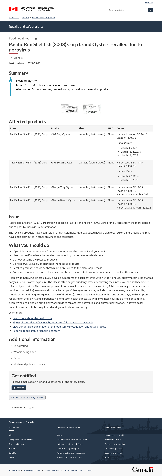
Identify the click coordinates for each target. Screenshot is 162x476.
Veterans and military (114, 453)
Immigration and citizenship (21, 439)
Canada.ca (14, 17)
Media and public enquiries (29, 364)
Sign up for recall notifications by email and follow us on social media (53, 322)
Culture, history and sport (68, 448)
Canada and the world (114, 435)
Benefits (12, 453)
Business (12, 448)
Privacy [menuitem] (89, 470)
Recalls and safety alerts (43, 17)
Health (25, 17)
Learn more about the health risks (32, 318)
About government (113, 427)
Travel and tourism (17, 444)
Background (20, 346)
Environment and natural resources (72, 439)
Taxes (59, 435)
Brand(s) (18, 57)
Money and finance (113, 439)
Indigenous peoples (113, 448)
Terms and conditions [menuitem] (73, 470)
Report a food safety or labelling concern (36, 331)
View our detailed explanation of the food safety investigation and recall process (59, 326)
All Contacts (14, 427)
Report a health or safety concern (27, 397)
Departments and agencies (68, 427)
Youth (107, 457)
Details (17, 358)
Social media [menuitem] (14, 470)
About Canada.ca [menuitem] (52, 470)
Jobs (10, 435)
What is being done (24, 352)
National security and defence (70, 444)
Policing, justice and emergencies (71, 453)
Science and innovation (115, 444)
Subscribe (18, 387)
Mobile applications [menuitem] (32, 470)
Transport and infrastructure (69, 457)
